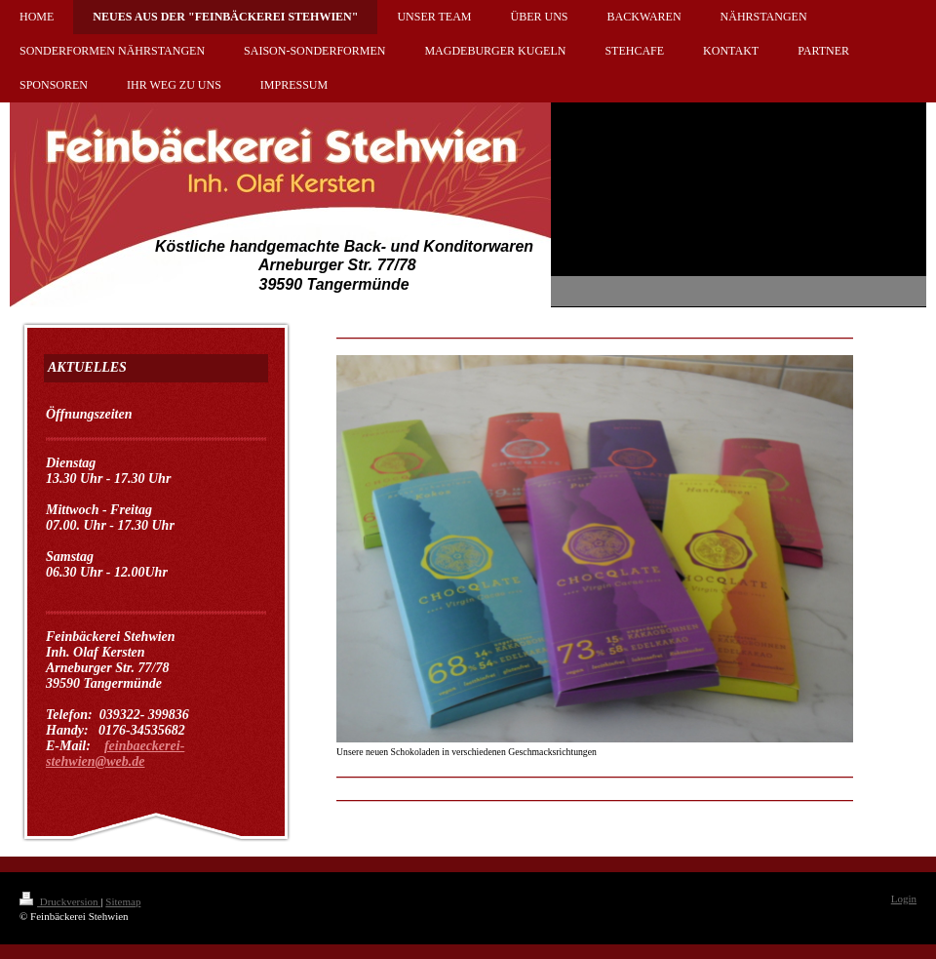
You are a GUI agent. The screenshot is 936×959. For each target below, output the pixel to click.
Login (903, 898)
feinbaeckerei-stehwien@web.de (115, 754)
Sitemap (122, 901)
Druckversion (60, 901)
